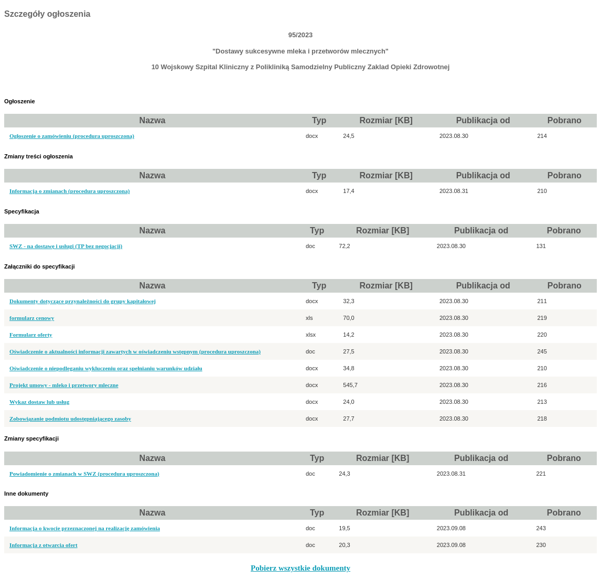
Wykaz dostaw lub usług (39, 402)
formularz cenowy (31, 318)
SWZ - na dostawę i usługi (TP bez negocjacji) (65, 246)
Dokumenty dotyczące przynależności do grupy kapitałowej (82, 301)
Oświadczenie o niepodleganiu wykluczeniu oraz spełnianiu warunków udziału (105, 368)
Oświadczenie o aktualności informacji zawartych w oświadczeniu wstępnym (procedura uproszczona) (135, 351)
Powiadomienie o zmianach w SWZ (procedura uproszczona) (84, 473)
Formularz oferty (30, 334)
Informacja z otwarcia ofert (43, 545)
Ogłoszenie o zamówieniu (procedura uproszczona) (71, 136)
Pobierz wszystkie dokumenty (300, 568)
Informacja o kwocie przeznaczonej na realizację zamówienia (84, 528)
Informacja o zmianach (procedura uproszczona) (69, 191)
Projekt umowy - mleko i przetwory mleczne (64, 385)
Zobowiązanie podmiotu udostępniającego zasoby (70, 418)
